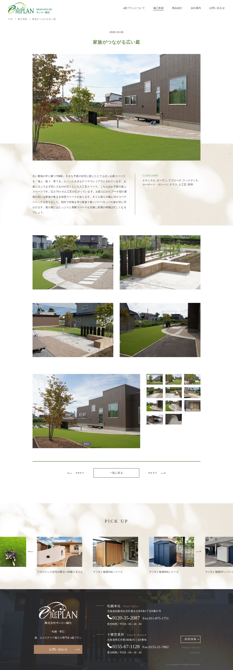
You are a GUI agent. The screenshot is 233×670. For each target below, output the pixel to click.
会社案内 (196, 8)
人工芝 (183, 184)
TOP (10, 19)
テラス (174, 184)
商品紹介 (177, 8)
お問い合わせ (217, 8)
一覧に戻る (116, 472)
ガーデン (162, 180)
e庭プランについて (134, 8)
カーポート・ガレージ (155, 184)
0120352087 (126, 618)
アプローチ (175, 180)
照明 (190, 184)
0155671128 (126, 646)
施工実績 (158, 8)
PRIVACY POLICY (191, 648)
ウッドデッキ (190, 180)
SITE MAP (195, 653)
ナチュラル (149, 180)
